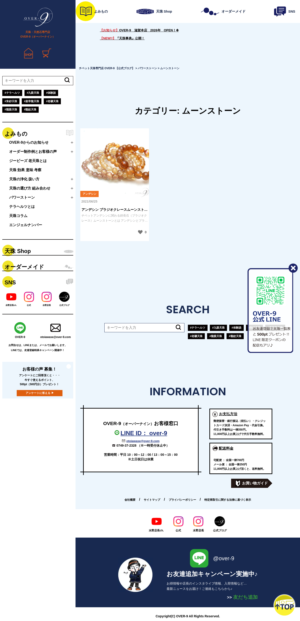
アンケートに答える (38, 393)
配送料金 (226, 448)
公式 (178, 524)
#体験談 (51, 92)
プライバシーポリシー (182, 499)
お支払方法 (228, 414)
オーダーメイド (24, 267)
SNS (10, 282)
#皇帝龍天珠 (31, 101)
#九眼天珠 (33, 92)
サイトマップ (152, 499)
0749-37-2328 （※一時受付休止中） (142, 445)
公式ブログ (220, 524)
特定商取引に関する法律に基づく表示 (227, 499)
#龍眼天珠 (11, 109)
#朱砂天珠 (11, 101)
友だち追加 (242, 597)
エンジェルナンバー (25, 225)
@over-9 (212, 558)
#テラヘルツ (12, 92)
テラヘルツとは (22, 207)
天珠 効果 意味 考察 (25, 170)
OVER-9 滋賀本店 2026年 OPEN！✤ (139, 30)
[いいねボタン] (140, 232)
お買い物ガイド (251, 483)
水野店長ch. (156, 524)
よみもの (16, 134)
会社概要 (129, 499)
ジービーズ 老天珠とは (28, 161)
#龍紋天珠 (30, 109)
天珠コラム (18, 216)
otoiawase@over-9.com (142, 441)
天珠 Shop (18, 251)
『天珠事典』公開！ (122, 38)
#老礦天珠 (52, 101)
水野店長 (198, 524)
